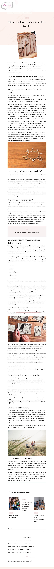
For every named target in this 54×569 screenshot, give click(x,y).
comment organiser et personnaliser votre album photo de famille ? (29, 312)
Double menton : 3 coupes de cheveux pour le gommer (19, 549)
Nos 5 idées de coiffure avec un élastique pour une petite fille (27, 232)
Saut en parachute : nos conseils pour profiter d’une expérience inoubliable (27, 506)
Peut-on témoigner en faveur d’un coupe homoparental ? (20, 552)
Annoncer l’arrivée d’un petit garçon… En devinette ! (19, 540)
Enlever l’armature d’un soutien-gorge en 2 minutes (19, 543)
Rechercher (10, 528)
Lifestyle (27, 17)
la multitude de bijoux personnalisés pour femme (17, 99)
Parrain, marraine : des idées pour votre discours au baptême (21, 546)
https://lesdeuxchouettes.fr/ (26, 561)
